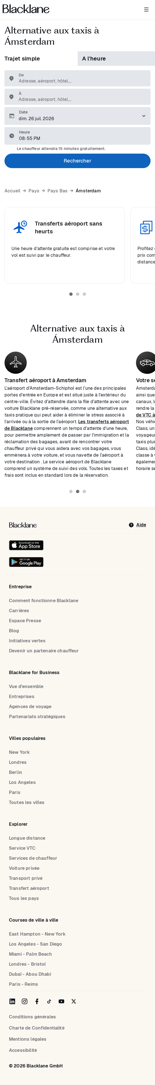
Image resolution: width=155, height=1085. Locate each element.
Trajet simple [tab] (22, 58)
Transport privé (25, 878)
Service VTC (22, 848)
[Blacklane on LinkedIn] (12, 1001)
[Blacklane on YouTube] (61, 1001)
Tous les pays (24, 898)
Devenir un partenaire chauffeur (44, 651)
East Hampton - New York (37, 934)
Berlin (15, 772)
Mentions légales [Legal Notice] (27, 1039)
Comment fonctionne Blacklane (43, 601)
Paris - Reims (23, 984)
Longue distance (27, 838)
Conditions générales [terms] (32, 1017)
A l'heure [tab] (94, 58)
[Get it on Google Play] (26, 562)
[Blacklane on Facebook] (37, 1001)
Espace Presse (25, 621)
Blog (14, 631)
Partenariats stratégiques (37, 717)
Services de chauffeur (33, 858)
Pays (33, 191)
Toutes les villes (27, 802)
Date (23, 112)
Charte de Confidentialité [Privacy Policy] (37, 1028)
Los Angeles (22, 782)
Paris (14, 792)
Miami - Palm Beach (30, 954)
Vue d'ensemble (26, 686)
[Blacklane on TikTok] (49, 1001)
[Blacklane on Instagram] (24, 1001)
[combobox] (80, 81)
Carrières (19, 611)
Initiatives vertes (27, 641)
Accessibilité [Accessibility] (23, 1050)
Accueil (12, 191)
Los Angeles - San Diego (35, 944)
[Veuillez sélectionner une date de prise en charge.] (77, 116)
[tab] (71, 294)
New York (19, 752)
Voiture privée (24, 868)
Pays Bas (57, 191)
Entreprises (21, 696)
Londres (18, 762)
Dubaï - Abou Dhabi (30, 974)
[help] (137, 525)
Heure (24, 132)
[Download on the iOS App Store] (26, 545)
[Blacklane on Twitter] (73, 1001)
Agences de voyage (30, 706)
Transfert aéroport (29, 888)
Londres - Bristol (27, 964)
